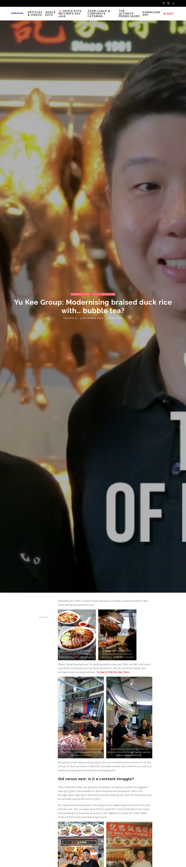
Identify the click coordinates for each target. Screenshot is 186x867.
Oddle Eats (50, 13)
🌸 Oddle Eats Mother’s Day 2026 (70, 13)
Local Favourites (103, 294)
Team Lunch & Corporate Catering (98, 13)
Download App (151, 13)
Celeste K (70, 318)
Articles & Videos (35, 13)
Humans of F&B (80, 294)
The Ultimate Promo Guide (129, 13)
